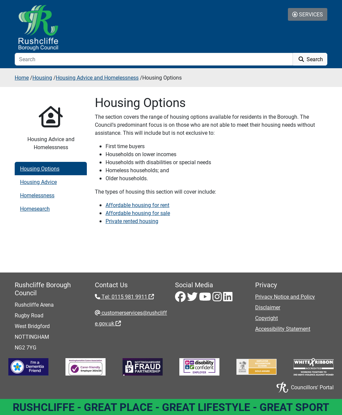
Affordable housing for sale (138, 212)
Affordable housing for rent (137, 204)
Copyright (266, 317)
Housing (42, 77)
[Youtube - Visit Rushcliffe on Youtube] (205, 298)
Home (22, 77)
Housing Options (39, 168)
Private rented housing (132, 220)
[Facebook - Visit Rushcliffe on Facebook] (181, 298)
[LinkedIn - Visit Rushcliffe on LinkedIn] (227, 298)
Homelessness (37, 195)
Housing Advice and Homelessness (97, 77)
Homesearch (35, 208)
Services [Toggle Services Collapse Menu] (307, 14)
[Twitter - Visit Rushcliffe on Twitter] (193, 298)
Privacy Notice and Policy (285, 296)
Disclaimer (267, 307)
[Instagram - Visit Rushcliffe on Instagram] (217, 298)
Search (310, 59)
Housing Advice (38, 181)
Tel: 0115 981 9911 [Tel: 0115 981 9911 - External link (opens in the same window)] (127, 296)
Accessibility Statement (282, 328)
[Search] (154, 59)
